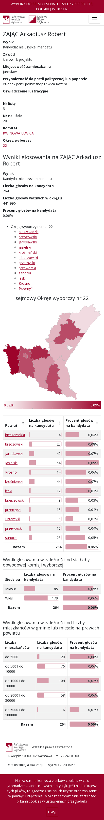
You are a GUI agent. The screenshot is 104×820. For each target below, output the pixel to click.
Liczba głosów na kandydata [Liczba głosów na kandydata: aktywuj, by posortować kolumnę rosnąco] (41, 423)
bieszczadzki (28, 231)
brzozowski (28, 237)
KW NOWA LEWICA (18, 133)
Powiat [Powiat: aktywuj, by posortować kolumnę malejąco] (11, 425)
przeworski (27, 268)
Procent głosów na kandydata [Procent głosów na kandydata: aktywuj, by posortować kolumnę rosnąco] (79, 423)
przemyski (27, 262)
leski (22, 278)
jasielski (25, 247)
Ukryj (52, 812)
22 (5, 145)
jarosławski (28, 242)
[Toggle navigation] (94, 19)
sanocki (25, 273)
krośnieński (28, 252)
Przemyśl (26, 288)
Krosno (24, 283)
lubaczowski (28, 257)
